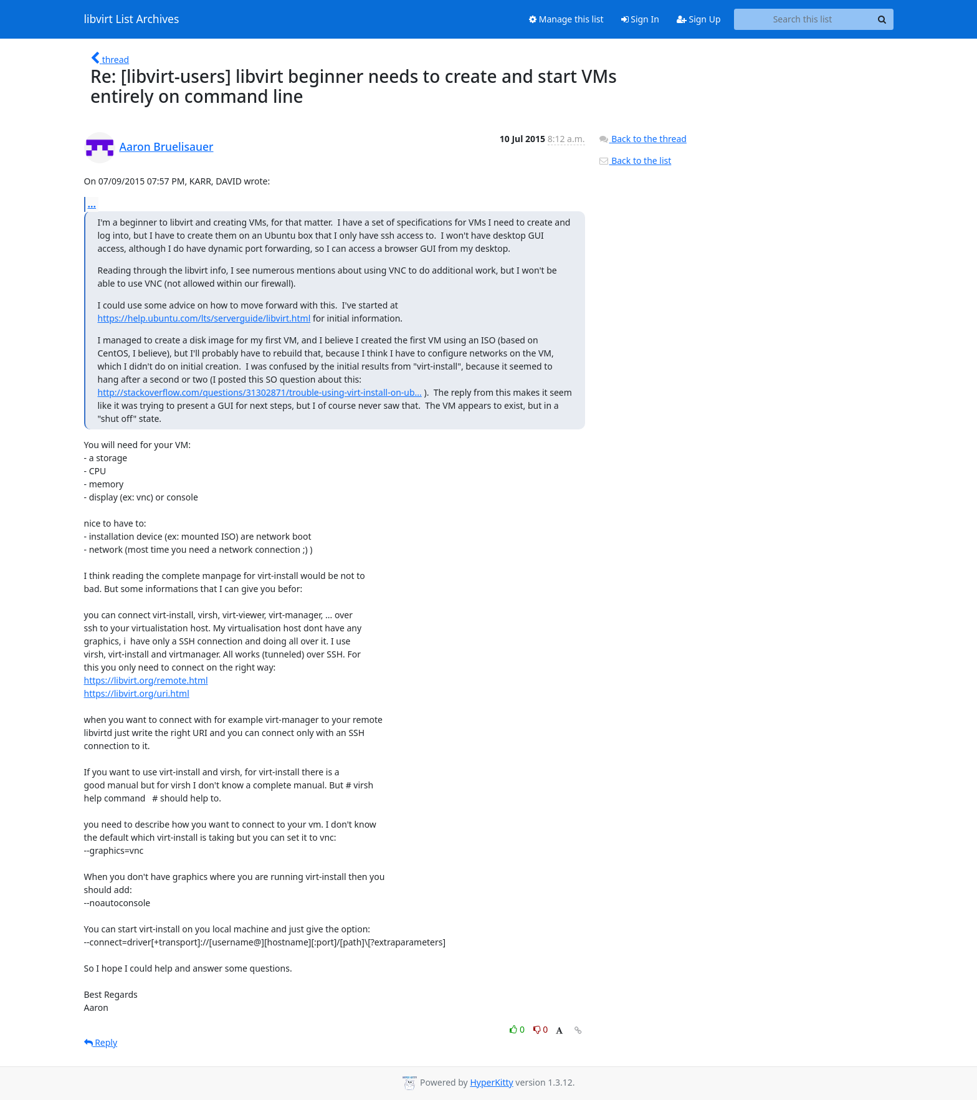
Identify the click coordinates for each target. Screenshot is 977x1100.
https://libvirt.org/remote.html (146, 680)
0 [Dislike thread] (540, 1029)
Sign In (640, 19)
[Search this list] (803, 19)
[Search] (882, 19)
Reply (101, 1042)
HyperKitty (491, 1082)
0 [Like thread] (518, 1029)
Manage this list (566, 19)
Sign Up (699, 19)
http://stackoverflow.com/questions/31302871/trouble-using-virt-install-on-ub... (260, 392)
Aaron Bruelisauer (167, 146)
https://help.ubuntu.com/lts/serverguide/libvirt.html (204, 318)
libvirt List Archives (131, 19)
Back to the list (635, 160)
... (92, 204)
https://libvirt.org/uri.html (136, 693)
